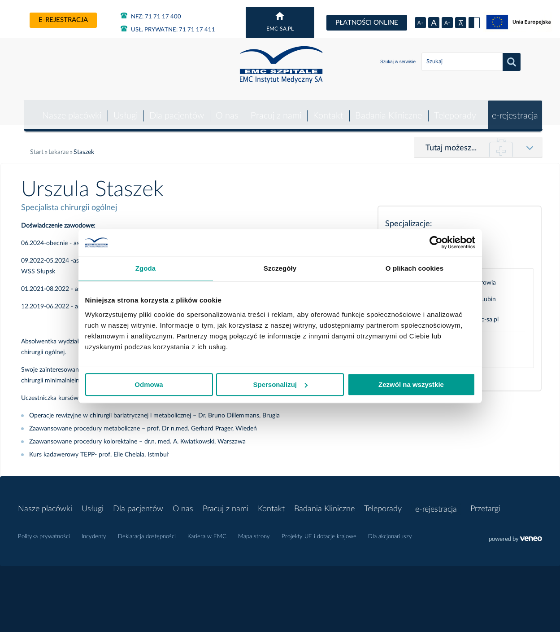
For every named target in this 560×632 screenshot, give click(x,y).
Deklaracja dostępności (147, 530)
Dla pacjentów (175, 109)
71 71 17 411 (168, 29)
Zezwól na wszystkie (411, 384)
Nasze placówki (70, 109)
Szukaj (512, 62)
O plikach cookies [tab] (414, 268)
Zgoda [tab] (145, 268)
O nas (225, 109)
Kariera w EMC (206, 530)
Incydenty (94, 530)
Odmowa (149, 384)
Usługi (123, 109)
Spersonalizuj (280, 384)
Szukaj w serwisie (398, 61)
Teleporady (454, 109)
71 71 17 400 (151, 16)
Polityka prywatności (44, 530)
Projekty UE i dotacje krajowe (319, 530)
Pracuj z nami (274, 109)
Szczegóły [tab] (280, 268)
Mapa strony (254, 530)
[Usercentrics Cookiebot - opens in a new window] (436, 242)
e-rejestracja (63, 20)
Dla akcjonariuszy (390, 530)
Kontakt (327, 109)
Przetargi (486, 503)
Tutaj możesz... (451, 142)
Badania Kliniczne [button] (387, 109)
